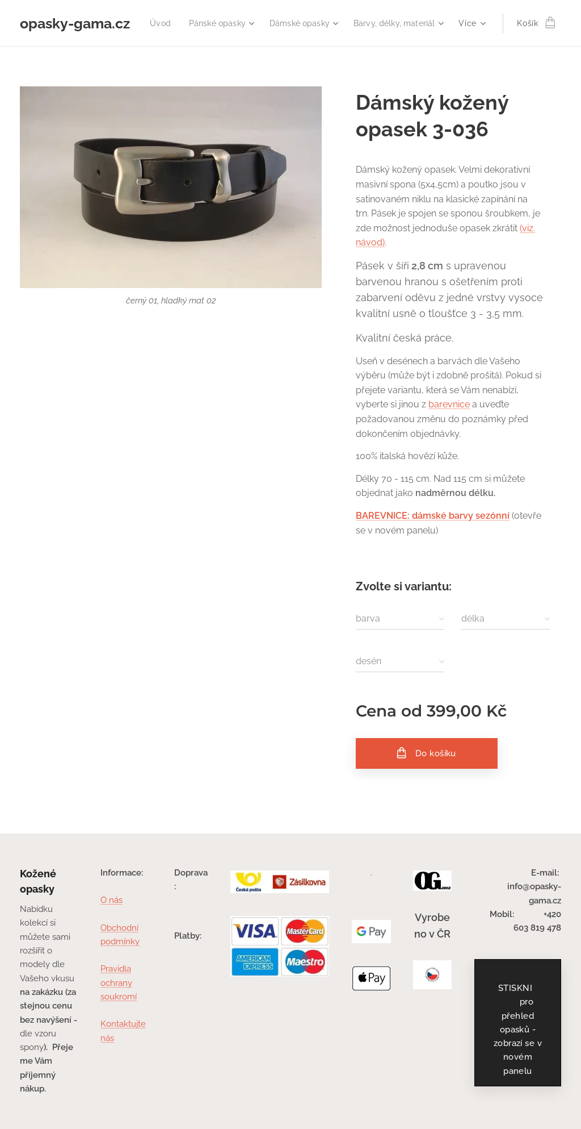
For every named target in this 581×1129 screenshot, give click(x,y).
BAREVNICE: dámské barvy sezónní (433, 515)
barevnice (449, 404)
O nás (111, 900)
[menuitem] (259, 23)
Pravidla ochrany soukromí (118, 983)
